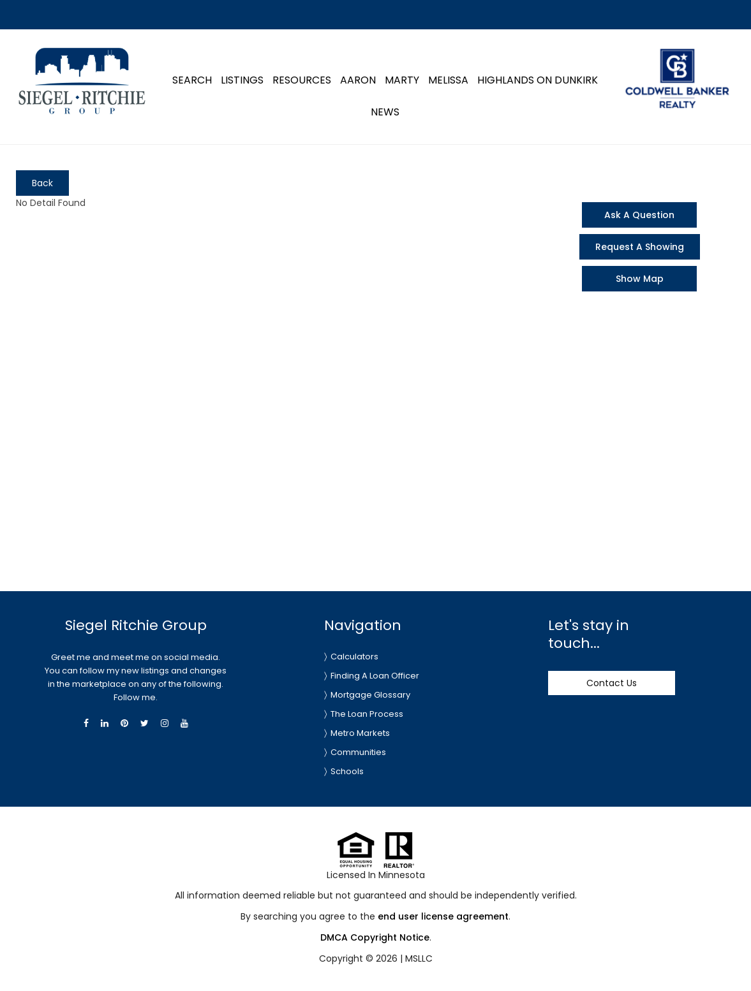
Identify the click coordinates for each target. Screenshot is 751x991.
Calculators (354, 656)
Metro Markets (360, 733)
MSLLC (419, 958)
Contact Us (611, 683)
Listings (242, 80)
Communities (358, 752)
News (385, 112)
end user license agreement (443, 916)
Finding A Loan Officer (375, 676)
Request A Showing (639, 246)
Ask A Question (639, 215)
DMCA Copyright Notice (374, 937)
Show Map (640, 278)
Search (192, 80)
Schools (347, 771)
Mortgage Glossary (370, 695)
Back (42, 183)
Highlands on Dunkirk (537, 80)
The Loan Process (367, 714)
